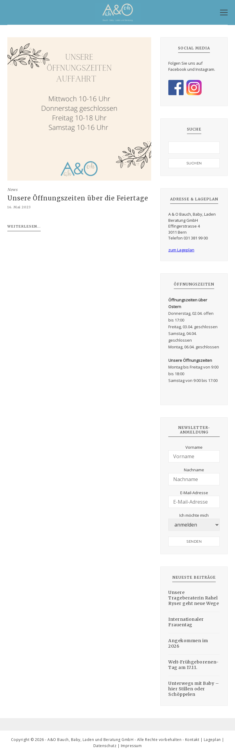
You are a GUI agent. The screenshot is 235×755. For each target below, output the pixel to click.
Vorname (194, 447)
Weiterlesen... (24, 226)
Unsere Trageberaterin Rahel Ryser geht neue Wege (193, 598)
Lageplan (212, 739)
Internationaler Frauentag (186, 622)
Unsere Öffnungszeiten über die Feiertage (77, 198)
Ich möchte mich (194, 515)
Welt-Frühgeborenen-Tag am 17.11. (193, 664)
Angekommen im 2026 (188, 643)
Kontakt (192, 739)
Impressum (131, 745)
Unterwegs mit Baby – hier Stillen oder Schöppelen (193, 689)
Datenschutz (105, 745)
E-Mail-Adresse (194, 492)
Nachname (194, 470)
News (12, 189)
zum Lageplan (181, 250)
